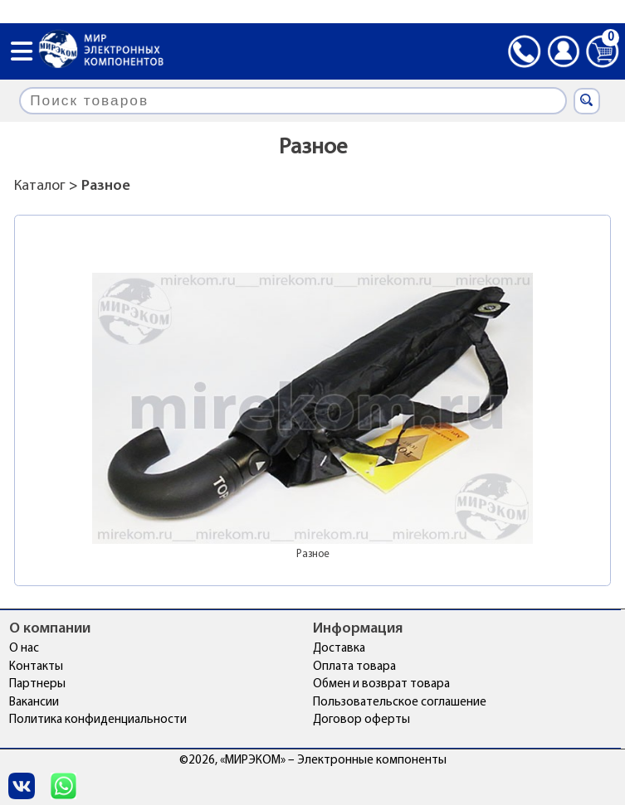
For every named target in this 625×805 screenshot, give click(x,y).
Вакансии (34, 702)
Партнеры (37, 684)
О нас (24, 649)
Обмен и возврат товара (381, 684)
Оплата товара (354, 667)
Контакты (36, 667)
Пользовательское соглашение (399, 702)
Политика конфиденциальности (98, 720)
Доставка (339, 649)
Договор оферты (361, 720)
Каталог (40, 186)
